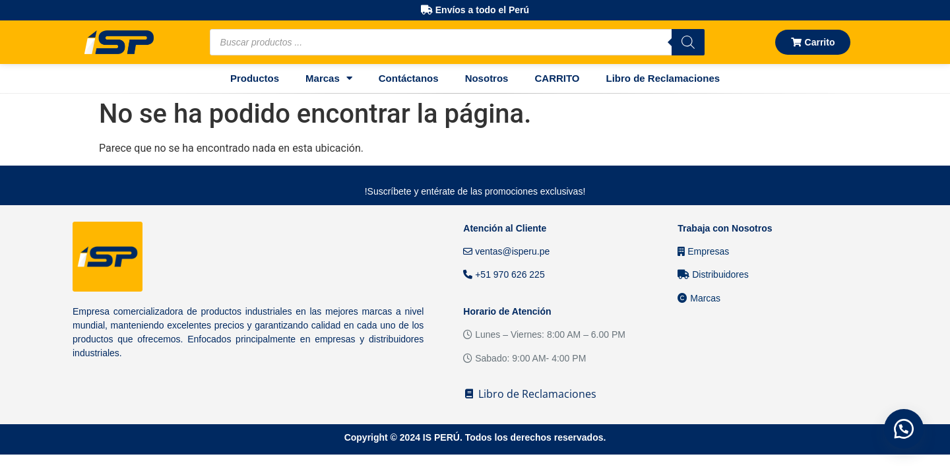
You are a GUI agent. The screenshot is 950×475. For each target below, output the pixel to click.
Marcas (328, 78)
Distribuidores (713, 274)
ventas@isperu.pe (506, 251)
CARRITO (556, 78)
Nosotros (487, 78)
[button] (904, 429)
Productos (254, 78)
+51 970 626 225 (503, 274)
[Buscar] (688, 42)
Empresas (703, 251)
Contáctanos (409, 78)
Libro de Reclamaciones (663, 78)
